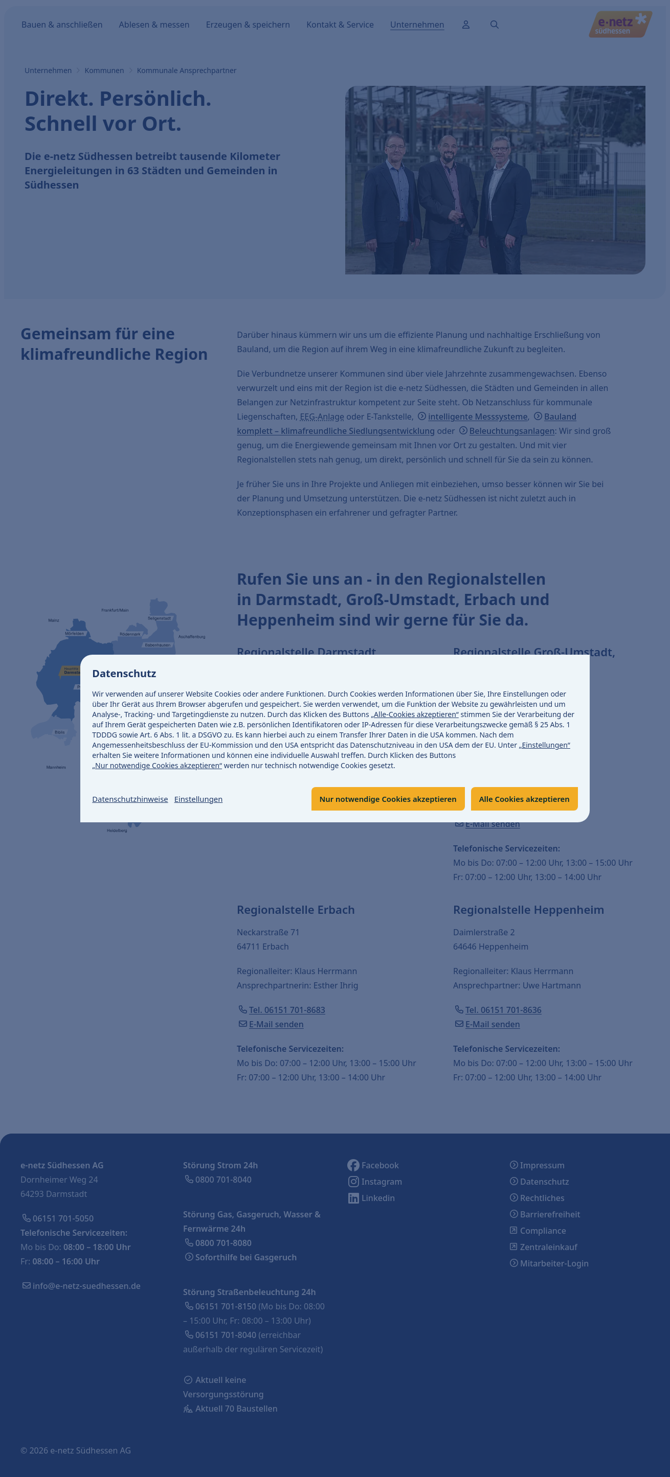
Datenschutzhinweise (133, 798)
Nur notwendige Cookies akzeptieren (375, 798)
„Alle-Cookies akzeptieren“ (415, 714)
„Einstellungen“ (544, 744)
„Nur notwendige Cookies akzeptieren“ (157, 765)
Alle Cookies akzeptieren (520, 798)
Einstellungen (207, 798)
